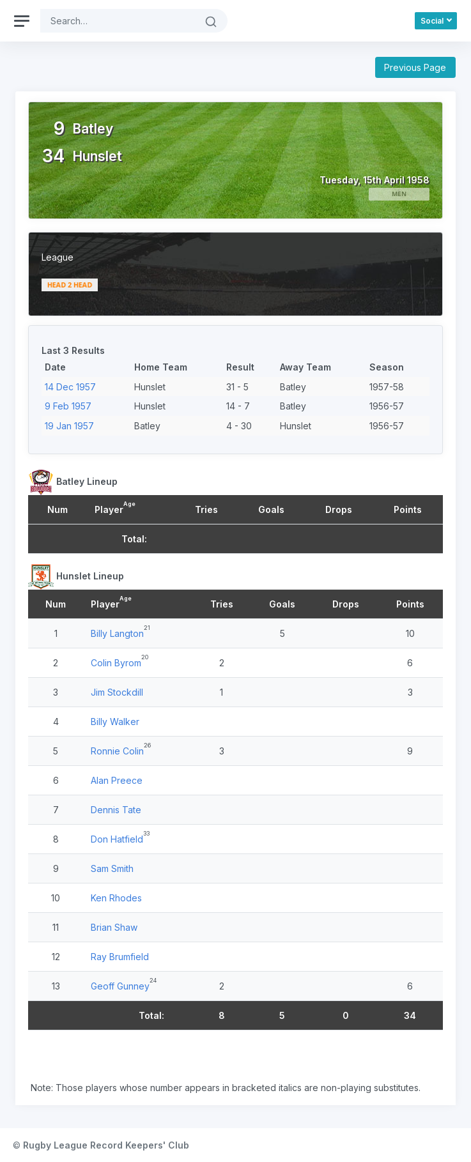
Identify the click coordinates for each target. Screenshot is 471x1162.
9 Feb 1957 (68, 406)
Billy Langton (117, 633)
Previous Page (415, 67)
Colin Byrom (116, 662)
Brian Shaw (114, 927)
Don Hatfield (117, 839)
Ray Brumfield (120, 956)
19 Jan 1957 (69, 425)
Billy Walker (115, 721)
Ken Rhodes (116, 897)
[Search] (117, 21)
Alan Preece (117, 780)
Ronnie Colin (117, 750)
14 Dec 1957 (70, 386)
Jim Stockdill (117, 692)
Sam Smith (112, 868)
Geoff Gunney (120, 986)
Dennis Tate (116, 809)
